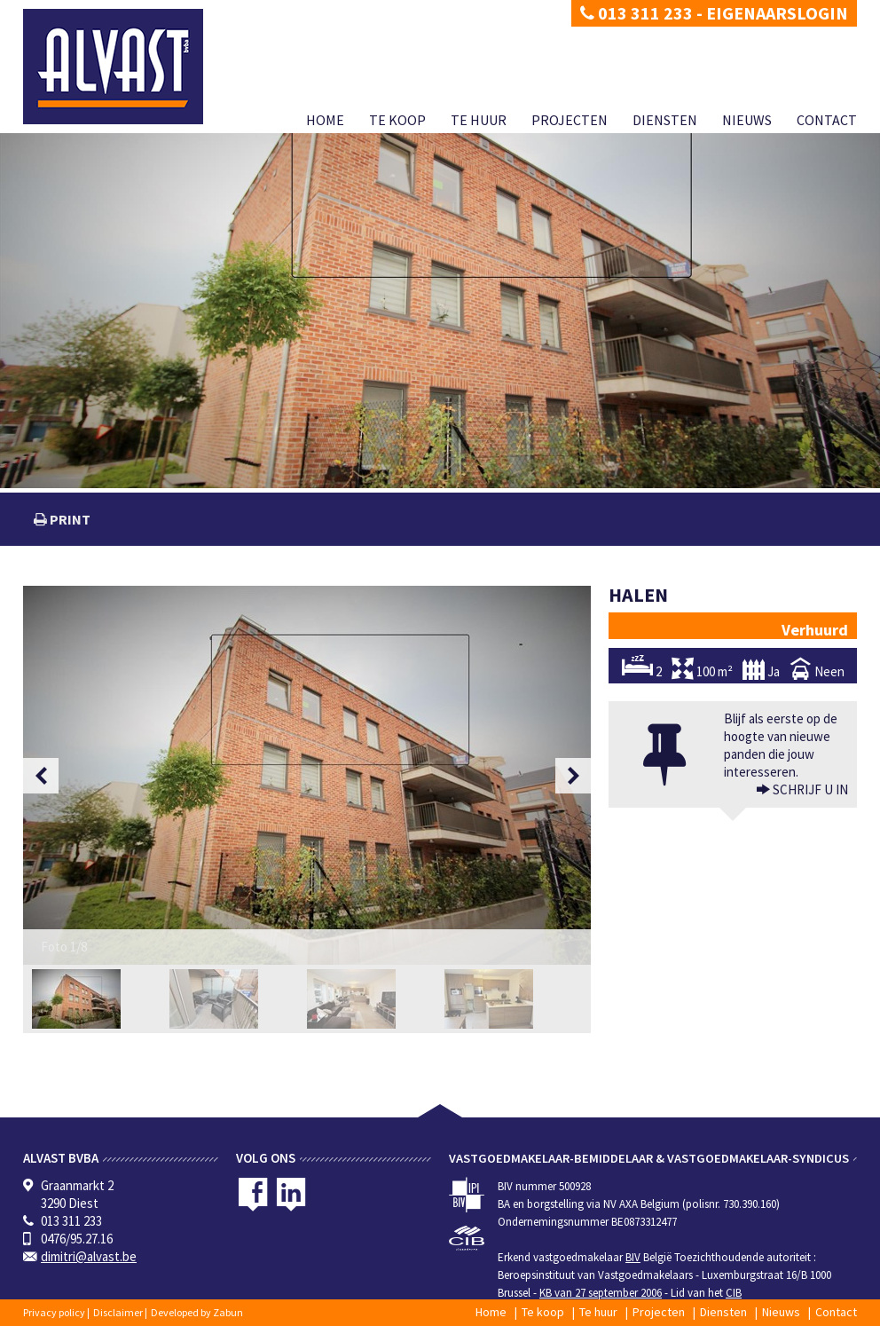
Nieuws (747, 120)
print (68, 519)
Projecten (569, 120)
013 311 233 (636, 13)
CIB (734, 1292)
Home (325, 120)
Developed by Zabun (197, 1312)
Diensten (664, 120)
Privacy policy (54, 1312)
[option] (307, 775)
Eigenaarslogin (777, 13)
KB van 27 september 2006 (600, 1292)
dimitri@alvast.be (89, 1256)
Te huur (479, 120)
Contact (827, 120)
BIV (632, 1257)
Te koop (397, 120)
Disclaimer (118, 1312)
